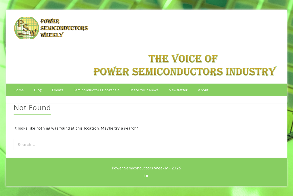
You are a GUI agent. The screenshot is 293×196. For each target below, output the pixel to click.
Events (57, 90)
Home (19, 90)
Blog (38, 90)
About (203, 90)
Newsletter (178, 90)
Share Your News (144, 90)
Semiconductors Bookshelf (96, 90)
